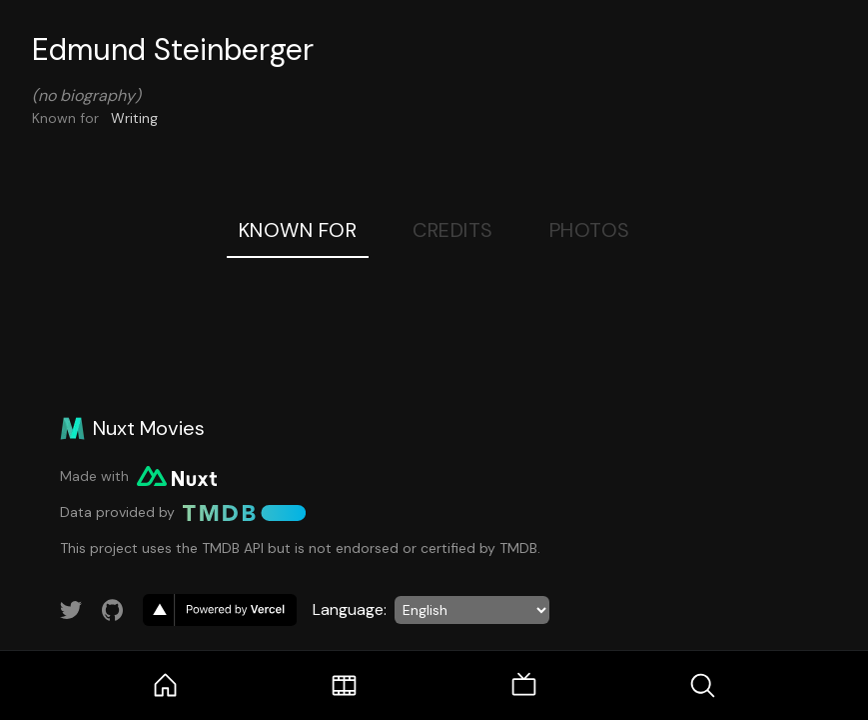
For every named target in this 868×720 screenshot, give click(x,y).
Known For (298, 230)
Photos (589, 230)
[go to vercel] (220, 610)
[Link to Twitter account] (71, 610)
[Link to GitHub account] (113, 610)
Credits (453, 230)
